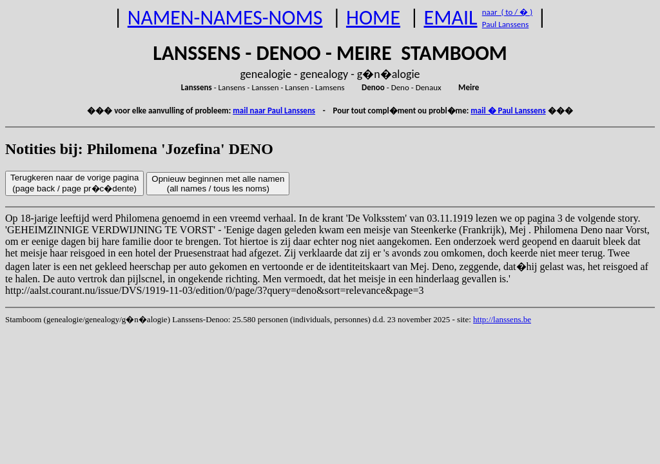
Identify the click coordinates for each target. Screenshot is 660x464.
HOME (373, 17)
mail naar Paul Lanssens (274, 110)
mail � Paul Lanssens (508, 110)
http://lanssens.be (502, 319)
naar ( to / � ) (507, 12)
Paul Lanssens (505, 24)
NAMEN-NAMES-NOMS (225, 17)
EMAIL (451, 17)
